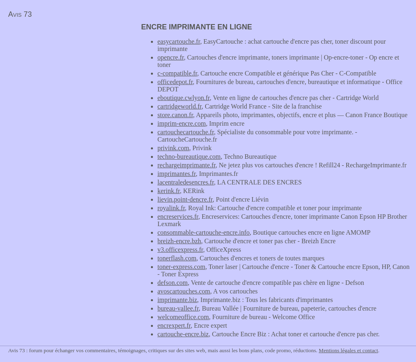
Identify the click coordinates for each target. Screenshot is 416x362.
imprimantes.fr (176, 173)
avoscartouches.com (183, 291)
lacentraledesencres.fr (185, 182)
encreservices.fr (177, 216)
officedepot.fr (175, 81)
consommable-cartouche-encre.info (203, 232)
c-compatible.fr (177, 73)
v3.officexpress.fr (180, 249)
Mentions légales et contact (348, 350)
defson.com (172, 282)
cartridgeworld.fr (179, 106)
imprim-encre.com (181, 123)
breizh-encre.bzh (179, 241)
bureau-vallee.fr (178, 308)
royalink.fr (171, 207)
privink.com (173, 147)
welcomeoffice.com (183, 316)
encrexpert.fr (174, 325)
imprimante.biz (177, 299)
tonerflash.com (177, 258)
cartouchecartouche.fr (185, 132)
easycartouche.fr (178, 41)
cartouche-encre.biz (183, 334)
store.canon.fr (175, 114)
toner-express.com (181, 266)
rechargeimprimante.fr (186, 165)
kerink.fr (168, 190)
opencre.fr (170, 57)
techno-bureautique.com (189, 156)
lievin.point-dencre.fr (184, 199)
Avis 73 (20, 14)
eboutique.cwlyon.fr (183, 97)
